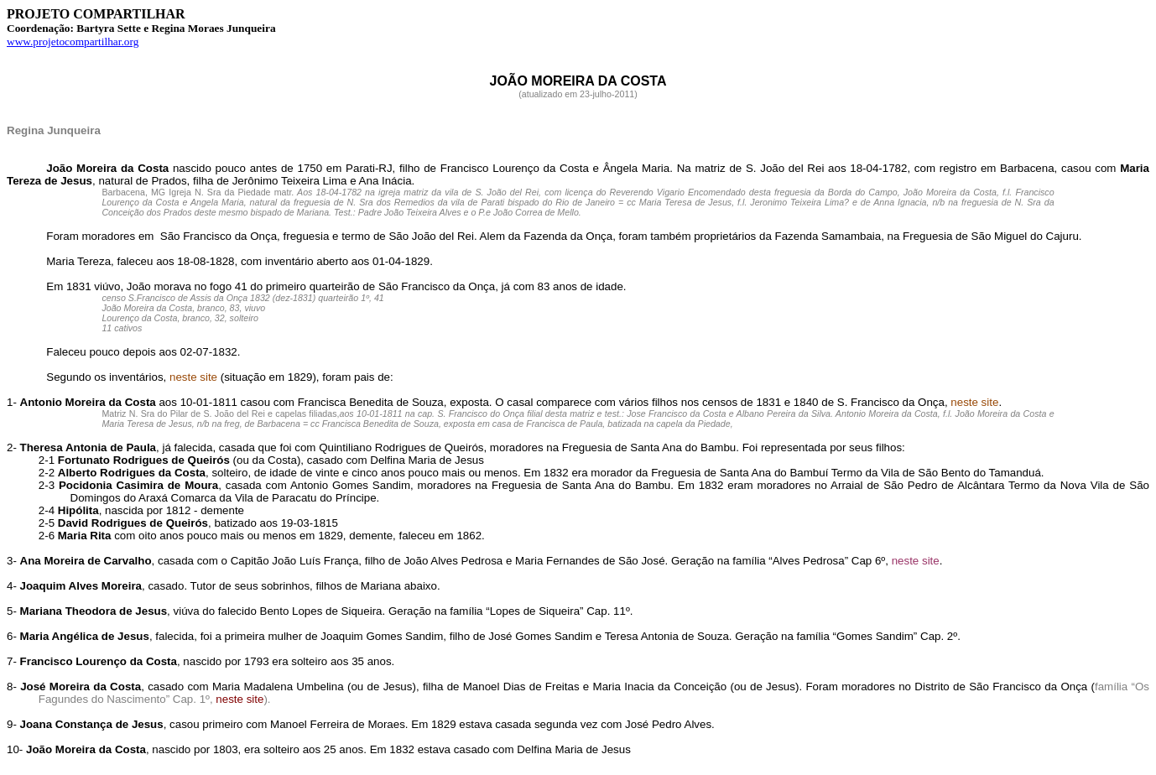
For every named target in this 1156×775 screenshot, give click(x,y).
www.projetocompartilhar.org (72, 41)
